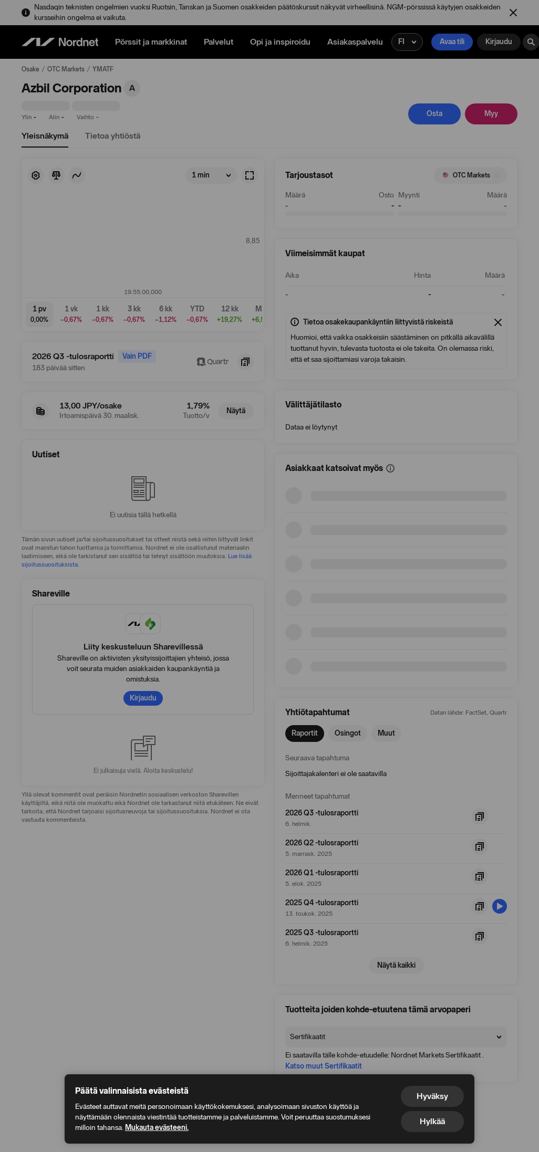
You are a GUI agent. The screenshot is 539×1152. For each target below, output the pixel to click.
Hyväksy (432, 1096)
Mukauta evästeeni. (157, 1127)
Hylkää (432, 1121)
